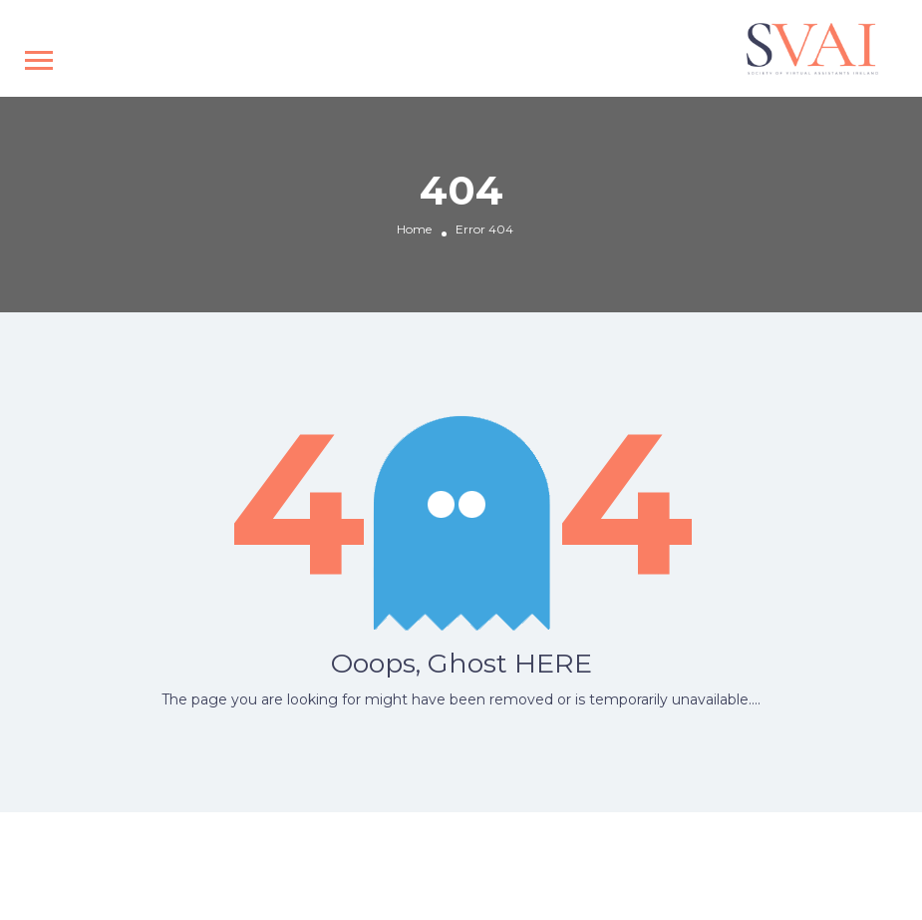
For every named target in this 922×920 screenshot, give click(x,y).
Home (414, 229)
